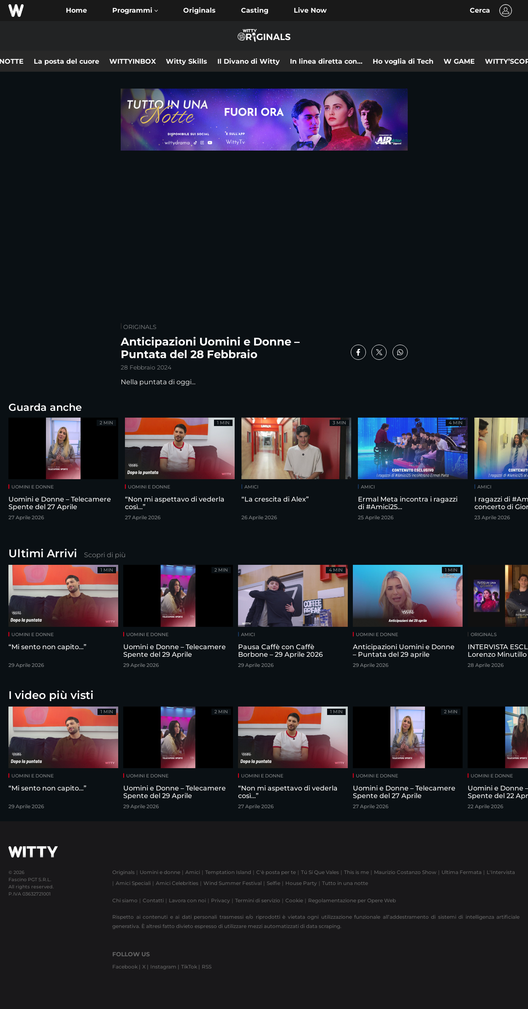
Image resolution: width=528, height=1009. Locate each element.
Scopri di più (105, 555)
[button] (135, 10)
